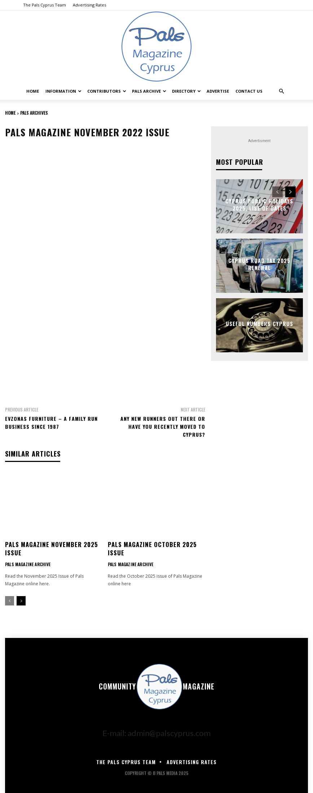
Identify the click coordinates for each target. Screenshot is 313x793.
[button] (281, 90)
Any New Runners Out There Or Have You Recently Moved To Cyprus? (162, 426)
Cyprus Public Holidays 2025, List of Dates (259, 204)
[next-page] (21, 599)
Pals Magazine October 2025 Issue (151, 547)
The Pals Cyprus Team (44, 5)
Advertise (218, 91)
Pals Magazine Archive (27, 563)
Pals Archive (149, 91)
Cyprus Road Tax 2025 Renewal (259, 263)
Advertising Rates (89, 5)
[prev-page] (9, 599)
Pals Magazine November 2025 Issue (50, 547)
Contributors (106, 91)
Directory (186, 91)
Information (63, 91)
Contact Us (249, 91)
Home (32, 91)
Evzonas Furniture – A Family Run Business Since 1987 (51, 422)
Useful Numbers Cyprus (259, 323)
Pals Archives (34, 113)
